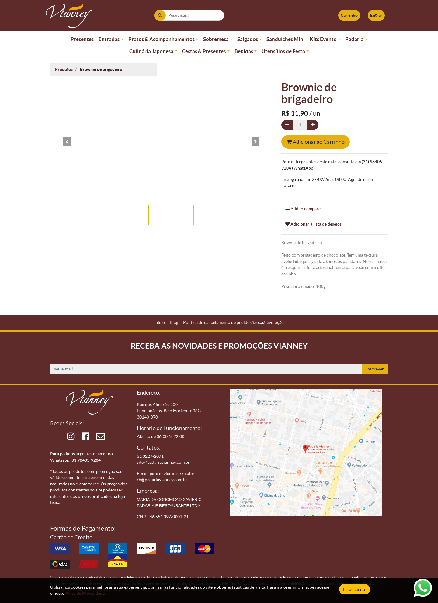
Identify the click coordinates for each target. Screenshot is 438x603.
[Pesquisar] (144, 15)
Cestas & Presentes (204, 51)
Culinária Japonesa (151, 51)
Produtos (64, 69)
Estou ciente (354, 589)
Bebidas (244, 51)
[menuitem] (159, 322)
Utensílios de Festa (283, 51)
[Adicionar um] (312, 125)
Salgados (247, 39)
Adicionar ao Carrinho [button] (316, 142)
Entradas (109, 39)
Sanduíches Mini (285, 39)
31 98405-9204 (86, 449)
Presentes (82, 39)
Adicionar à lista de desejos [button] (313, 224)
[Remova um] (287, 125)
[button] (67, 141)
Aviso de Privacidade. (85, 593)
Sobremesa (216, 39)
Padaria (354, 39)
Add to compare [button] (303, 208)
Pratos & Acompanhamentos (161, 39)
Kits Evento (323, 39)
